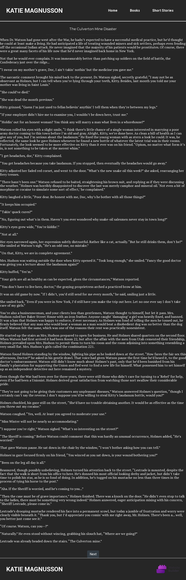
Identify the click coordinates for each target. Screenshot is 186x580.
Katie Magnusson (34, 10)
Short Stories (163, 10)
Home (112, 10)
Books (135, 10)
